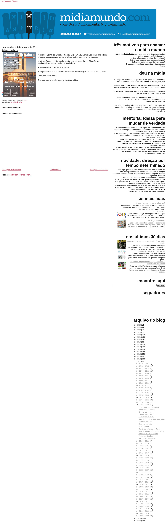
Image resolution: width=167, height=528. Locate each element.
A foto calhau (10, 50)
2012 (139, 359)
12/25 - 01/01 (144, 364)
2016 (139, 349)
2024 (139, 330)
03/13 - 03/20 (144, 494)
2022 (139, 335)
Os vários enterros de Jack (148, 429)
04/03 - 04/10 (144, 487)
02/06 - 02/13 (144, 504)
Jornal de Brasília (16, 102)
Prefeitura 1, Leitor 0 (146, 409)
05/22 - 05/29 (144, 470)
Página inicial (55, 170)
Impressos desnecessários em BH (151, 251)
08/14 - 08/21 (144, 441)
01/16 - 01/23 (144, 511)
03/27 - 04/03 (144, 489)
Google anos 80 (159, 211)
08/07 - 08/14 (144, 443)
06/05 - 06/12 (144, 465)
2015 (139, 352)
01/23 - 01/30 (144, 509)
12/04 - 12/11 (144, 371)
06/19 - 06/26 (144, 460)
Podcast (117, 85)
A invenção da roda (146, 417)
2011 (139, 361)
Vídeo (119, 97)
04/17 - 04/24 (144, 482)
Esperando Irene (144, 412)
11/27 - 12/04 (144, 373)
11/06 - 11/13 (144, 381)
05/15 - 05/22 (144, 472)
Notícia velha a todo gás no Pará (151, 431)
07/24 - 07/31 (144, 448)
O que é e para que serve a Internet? (150, 203)
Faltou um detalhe (145, 436)
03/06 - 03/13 (144, 496)
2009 (139, 521)
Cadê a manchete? (145, 414)
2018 (139, 344)
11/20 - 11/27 (144, 376)
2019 (139, 342)
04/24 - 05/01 (144, 479)
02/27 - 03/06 (144, 499)
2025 (139, 327)
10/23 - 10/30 (144, 383)
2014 (139, 354)
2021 (139, 337)
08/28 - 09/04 (144, 402)
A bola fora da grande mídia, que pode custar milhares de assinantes (147, 263)
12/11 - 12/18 (144, 368)
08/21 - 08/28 (144, 405)
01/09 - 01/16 (144, 513)
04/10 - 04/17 (144, 484)
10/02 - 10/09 (144, 390)
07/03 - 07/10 (144, 455)
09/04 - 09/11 (144, 400)
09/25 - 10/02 (144, 393)
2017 (139, 347)
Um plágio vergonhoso (156, 220)
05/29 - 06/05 (144, 467)
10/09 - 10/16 (144, 388)
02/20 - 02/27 (144, 501)
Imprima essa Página (8, 1)
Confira (162, 66)
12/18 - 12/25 (144, 366)
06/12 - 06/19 (144, 463)
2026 (139, 325)
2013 (139, 356)
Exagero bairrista (145, 424)
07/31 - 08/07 (144, 446)
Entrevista (118, 105)
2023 (139, 332)
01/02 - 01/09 (144, 516)
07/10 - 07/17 (144, 453)
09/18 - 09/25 (144, 395)
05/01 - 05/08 (144, 477)
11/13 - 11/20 (144, 378)
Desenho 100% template (148, 434)
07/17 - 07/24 (144, 451)
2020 (139, 339)
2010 (139, 518)
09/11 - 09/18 (144, 397)
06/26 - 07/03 (144, 458)
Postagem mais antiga (99, 170)
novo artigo (135, 81)
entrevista (152, 91)
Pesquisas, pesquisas (147, 438)
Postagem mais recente (11, 170)
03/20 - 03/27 (144, 492)
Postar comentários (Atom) (20, 175)
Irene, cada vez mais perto (148, 407)
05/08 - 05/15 (144, 475)
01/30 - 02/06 (144, 506)
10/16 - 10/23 (144, 385)
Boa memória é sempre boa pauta (151, 419)
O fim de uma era (145, 422)
